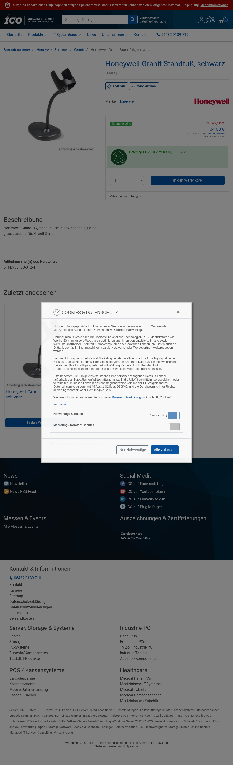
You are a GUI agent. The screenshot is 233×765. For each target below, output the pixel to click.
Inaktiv (175, 427)
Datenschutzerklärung (126, 397)
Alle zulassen (165, 449)
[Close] (178, 311)
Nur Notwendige (133, 449)
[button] (174, 415)
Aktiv (173, 415)
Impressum (60, 404)
